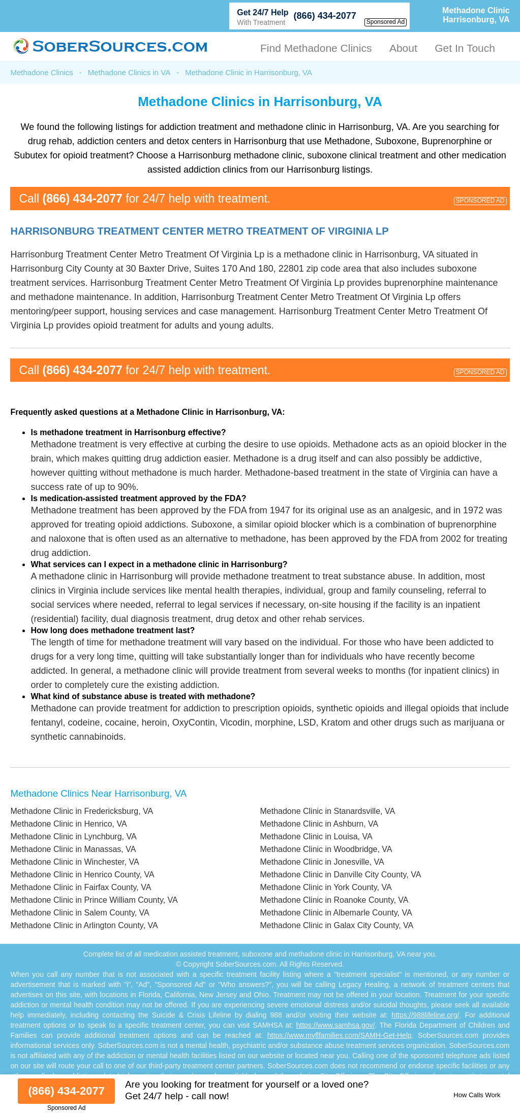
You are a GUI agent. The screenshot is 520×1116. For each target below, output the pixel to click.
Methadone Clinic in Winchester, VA (74, 862)
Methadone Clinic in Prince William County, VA (93, 900)
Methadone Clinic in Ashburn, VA (319, 823)
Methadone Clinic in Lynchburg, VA (73, 836)
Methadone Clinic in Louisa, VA (316, 836)
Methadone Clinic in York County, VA (325, 887)
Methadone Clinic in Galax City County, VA (336, 925)
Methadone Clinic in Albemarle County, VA (336, 912)
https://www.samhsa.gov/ (335, 1025)
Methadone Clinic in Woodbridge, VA (326, 849)
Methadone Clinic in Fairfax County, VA (80, 887)
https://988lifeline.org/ (425, 1015)
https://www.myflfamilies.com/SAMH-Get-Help (339, 1035)
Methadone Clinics (41, 72)
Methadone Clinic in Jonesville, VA (322, 862)
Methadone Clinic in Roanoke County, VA (334, 900)
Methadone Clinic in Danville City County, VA (340, 874)
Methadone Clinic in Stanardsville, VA (327, 811)
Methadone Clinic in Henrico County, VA (82, 874)
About (403, 48)
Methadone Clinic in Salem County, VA (79, 912)
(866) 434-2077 (325, 16)
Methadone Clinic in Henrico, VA (68, 823)
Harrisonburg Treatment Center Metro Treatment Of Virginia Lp (199, 231)
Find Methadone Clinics (316, 48)
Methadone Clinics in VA (129, 72)
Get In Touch (465, 48)
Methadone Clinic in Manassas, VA (73, 849)
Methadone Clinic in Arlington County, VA (84, 925)
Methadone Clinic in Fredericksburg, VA (81, 811)
